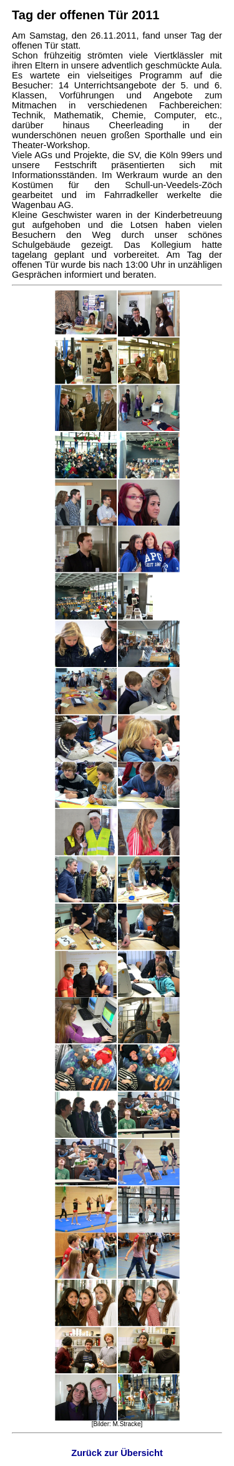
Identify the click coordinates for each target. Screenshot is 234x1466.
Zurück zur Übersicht (117, 1453)
